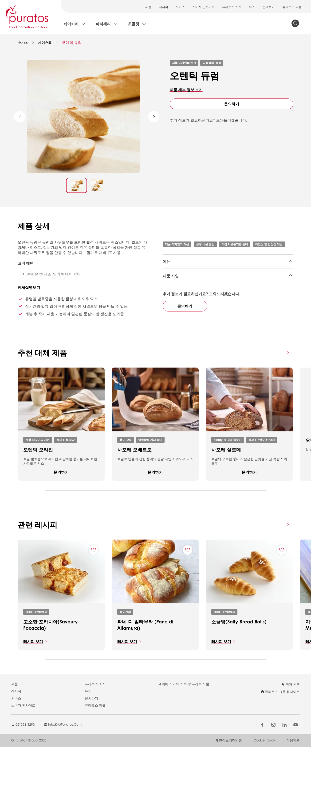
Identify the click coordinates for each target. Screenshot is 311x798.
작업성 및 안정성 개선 (269, 244)
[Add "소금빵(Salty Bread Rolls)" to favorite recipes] (281, 601)
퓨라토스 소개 (231, 6)
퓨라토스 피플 (292, 6)
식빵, (219, 273)
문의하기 (269, 6)
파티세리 (103, 23)
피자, (273, 273)
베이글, (189, 273)
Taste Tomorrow (36, 663)
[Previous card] (274, 403)
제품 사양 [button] (171, 300)
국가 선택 (290, 735)
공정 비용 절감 (212, 63)
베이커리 (71, 23)
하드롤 (244, 280)
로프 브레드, (234, 273)
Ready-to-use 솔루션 (228, 491)
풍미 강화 (126, 491)
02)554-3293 (23, 775)
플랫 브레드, (257, 273)
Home (23, 42)
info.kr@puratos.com (63, 775)
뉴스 (252, 6)
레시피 (163, 6)
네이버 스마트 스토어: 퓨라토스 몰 (183, 735)
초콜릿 (133, 23)
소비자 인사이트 (203, 6)
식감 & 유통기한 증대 (234, 244)
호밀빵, (200, 280)
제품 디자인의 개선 (184, 63)
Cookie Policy (264, 791)
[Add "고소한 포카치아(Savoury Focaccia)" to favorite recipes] (93, 601)
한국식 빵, (204, 273)
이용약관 (293, 791)
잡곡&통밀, (172, 273)
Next (153, 116)
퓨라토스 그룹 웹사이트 (280, 743)
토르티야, (215, 280)
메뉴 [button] (166, 261)
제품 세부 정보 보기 (186, 89)
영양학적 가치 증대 (150, 491)
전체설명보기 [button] (29, 287)
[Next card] (287, 403)
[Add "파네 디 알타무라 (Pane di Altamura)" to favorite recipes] (187, 601)
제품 (148, 6)
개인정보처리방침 (229, 791)
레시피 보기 (33, 692)
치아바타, (171, 280)
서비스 (180, 6)
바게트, (186, 280)
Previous (19, 116)
